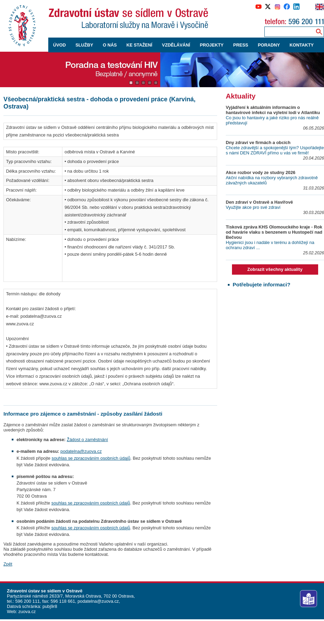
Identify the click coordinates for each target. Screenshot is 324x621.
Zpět (7, 564)
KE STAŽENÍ (139, 45)
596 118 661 (62, 601)
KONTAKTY (302, 45)
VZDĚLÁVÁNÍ (176, 45)
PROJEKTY (212, 45)
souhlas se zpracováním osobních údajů (91, 458)
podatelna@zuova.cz (81, 451)
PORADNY (269, 45)
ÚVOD (59, 45)
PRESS (240, 45)
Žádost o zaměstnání (87, 439)
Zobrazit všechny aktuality (274, 269)
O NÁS (110, 45)
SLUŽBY (84, 45)
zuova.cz (27, 611)
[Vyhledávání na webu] (319, 31)
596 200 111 (27, 601)
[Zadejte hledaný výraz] (288, 31)
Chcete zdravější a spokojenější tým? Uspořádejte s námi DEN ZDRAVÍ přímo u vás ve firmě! (275, 150)
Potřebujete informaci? (261, 284)
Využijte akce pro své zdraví (253, 207)
